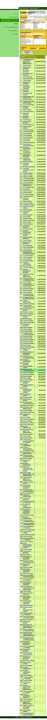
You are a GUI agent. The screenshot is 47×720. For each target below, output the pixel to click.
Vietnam (25, 215)
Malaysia (25, 161)
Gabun (25, 329)
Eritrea (25, 421)
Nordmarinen (27, 596)
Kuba (24, 184)
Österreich (26, 106)
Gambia (25, 438)
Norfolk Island (27, 601)
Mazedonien (26, 324)
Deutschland (26, 67)
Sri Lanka (26, 255)
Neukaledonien (27, 582)
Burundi (25, 434)
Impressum (15, 34)
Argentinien (26, 158)
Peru (24, 187)
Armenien (26, 372)
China (25, 80)
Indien (25, 109)
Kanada (25, 101)
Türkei (25, 120)
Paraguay (26, 360)
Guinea (25, 410)
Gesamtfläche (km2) (27, 42)
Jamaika (25, 305)
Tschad (25, 680)
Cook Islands (27, 485)
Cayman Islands (27, 477)
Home (16, 13)
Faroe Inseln (26, 498)
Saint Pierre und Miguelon (27, 633)
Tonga (25, 677)
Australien (26, 85)
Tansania (25, 320)
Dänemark (26, 113)
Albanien (27, 26)
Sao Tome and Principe (27, 653)
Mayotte (25, 567)
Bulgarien (26, 220)
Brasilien (25, 463)
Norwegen (26, 116)
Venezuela (26, 150)
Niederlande (26, 82)
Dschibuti (26, 493)
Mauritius (26, 341)
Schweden (26, 90)
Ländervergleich (34, 8)
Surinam (25, 667)
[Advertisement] (9, 70)
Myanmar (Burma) (28, 206)
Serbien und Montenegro (26, 656)
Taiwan (25, 675)
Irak (24, 189)
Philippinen (26, 205)
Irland (25, 133)
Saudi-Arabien (27, 126)
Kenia (25, 282)
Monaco (25, 573)
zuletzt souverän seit (27, 40)
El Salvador (26, 297)
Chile (24, 178)
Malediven (26, 423)
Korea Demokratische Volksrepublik (27, 545)
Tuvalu (25, 691)
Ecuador (25, 230)
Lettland (25, 247)
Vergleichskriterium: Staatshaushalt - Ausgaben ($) (32, 9)
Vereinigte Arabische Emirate (28, 169)
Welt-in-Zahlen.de (24, 8)
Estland (25, 261)
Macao (25, 292)
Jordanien (26, 267)
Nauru (25, 578)
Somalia (25, 665)
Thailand (25, 173)
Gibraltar (25, 515)
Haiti (24, 407)
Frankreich (26, 70)
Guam (25, 526)
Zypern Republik (28, 237)
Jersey (25, 536)
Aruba (25, 452)
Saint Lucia (26, 629)
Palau (24, 613)
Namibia (25, 336)
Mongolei (26, 405)
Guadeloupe (26, 523)
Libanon (25, 257)
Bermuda (25, 402)
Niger (24, 591)
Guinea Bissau (27, 531)
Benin (25, 378)
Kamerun (25, 314)
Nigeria (25, 210)
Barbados (26, 455)
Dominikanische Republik (27, 251)
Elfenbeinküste (27, 315)
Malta (24, 319)
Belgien (25, 99)
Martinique (26, 561)
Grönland (26, 520)
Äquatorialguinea (28, 385)
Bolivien (25, 300)
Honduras (26, 333)
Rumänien (26, 163)
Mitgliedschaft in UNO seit (27, 41)
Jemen (25, 249)
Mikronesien (26, 569)
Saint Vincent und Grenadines (28, 637)
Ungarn (25, 137)
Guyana (25, 426)
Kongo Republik (27, 366)
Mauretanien (26, 564)
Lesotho (25, 380)
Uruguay (25, 262)
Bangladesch (27, 234)
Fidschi (25, 501)
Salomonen (26, 641)
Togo (24, 436)
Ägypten (27, 25)
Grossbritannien (28, 73)
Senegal (25, 331)
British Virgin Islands (27, 473)
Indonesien (26, 142)
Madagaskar (26, 381)
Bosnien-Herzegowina (27, 270)
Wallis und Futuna (28, 705)
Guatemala (26, 278)
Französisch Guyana (26, 505)
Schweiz (25, 111)
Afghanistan (27, 23)
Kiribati (25, 538)
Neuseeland (26, 154)
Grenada (25, 517)
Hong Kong (26, 166)
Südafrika (26, 131)
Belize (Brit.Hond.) (28, 429)
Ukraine (25, 182)
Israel (24, 139)
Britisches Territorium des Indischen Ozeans (28, 468)
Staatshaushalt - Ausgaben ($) (40, 38)
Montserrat (26, 575)
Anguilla (25, 444)
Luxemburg (26, 225)
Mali (24, 554)
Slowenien (26, 198)
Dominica (26, 490)
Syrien (25, 240)
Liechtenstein (27, 551)
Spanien (25, 78)
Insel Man (26, 534)
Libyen (25, 201)
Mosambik (26, 343)
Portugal (25, 130)
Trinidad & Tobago (28, 274)
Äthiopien (26, 312)
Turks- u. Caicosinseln (27, 686)
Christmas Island (28, 482)
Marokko (25, 203)
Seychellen (26, 660)
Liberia (25, 549)
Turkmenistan (27, 682)
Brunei (25, 266)
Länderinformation (13, 17)
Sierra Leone (27, 662)
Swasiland (26, 374)
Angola (25, 218)
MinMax (16, 23)
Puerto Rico (26, 616)
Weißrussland (27, 242)
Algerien (27, 27)
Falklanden (26, 495)
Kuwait (25, 192)
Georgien (26, 347)
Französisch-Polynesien (27, 509)
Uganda (25, 327)
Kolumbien (26, 147)
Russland (26, 104)
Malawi (25, 376)
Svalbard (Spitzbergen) (27, 671)
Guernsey (26, 529)
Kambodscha (27, 394)
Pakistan (25, 191)
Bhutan (25, 458)
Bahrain (25, 290)
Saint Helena (26, 621)
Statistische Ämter (13, 30)
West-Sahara (26, 710)
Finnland (25, 125)
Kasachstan (26, 211)
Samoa (25, 646)
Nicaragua (26, 356)
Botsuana (26, 288)
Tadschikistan (27, 399)
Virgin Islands (27, 701)
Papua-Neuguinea (28, 352)
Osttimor (25, 605)
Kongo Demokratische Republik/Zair (27, 389)
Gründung (27, 38)
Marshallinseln (27, 556)
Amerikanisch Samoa (27, 29)
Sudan (25, 259)
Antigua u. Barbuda (26, 448)
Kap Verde (26, 419)
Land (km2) (27, 44)
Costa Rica (26, 294)
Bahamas (26, 369)
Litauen (25, 224)
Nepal (25, 345)
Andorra (25, 424)
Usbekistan (26, 304)
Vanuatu (25, 694)
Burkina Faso (27, 348)
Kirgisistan (26, 412)
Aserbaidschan (27, 309)
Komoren (26, 541)
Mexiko (25, 96)
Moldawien (26, 363)
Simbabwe (26, 339)
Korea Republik (27, 93)
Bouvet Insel (26, 460)
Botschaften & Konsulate (11, 27)
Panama (25, 283)
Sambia (25, 338)
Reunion (25, 619)
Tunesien (25, 229)
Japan (25, 65)
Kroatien (25, 194)
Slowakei (25, 180)
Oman (25, 222)
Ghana (25, 287)
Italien (25, 77)
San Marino (26, 649)
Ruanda (25, 397)
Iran (24, 140)
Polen (25, 135)
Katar (24, 216)
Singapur (25, 196)
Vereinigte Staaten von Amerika (28, 60)
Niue (24, 593)
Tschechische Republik (27, 145)
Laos (24, 417)
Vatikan (25, 699)
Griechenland (27, 121)
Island (25, 245)
